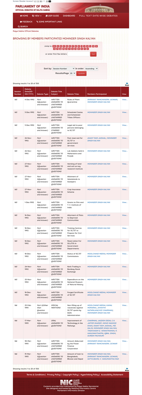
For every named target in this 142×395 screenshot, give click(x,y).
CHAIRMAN (91, 320)
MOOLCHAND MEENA (96, 254)
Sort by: (48, 68)
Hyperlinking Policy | (90, 374)
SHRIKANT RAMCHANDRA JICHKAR (102, 99)
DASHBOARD (69, 15)
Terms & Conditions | (36, 374)
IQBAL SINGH (109, 333)
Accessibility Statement (112, 374)
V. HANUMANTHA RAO (109, 359)
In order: (80, 68)
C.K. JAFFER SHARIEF (101, 321)
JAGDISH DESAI (104, 320)
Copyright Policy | (71, 374)
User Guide (52, 15)
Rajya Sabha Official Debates (26, 31)
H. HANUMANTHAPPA (102, 332)
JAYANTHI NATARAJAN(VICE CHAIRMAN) (100, 309)
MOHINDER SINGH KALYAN (98, 102)
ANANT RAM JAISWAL (96, 138)
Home (24, 15)
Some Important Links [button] (49, 21)
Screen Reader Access (22, 1)
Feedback (26, 21)
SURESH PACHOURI (95, 336)
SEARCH (23, 26)
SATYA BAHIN (93, 359)
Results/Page (62, 73)
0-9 (54, 46)
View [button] (36, 15)
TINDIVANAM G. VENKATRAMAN (100, 331)
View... (125, 99)
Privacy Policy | (54, 374)
